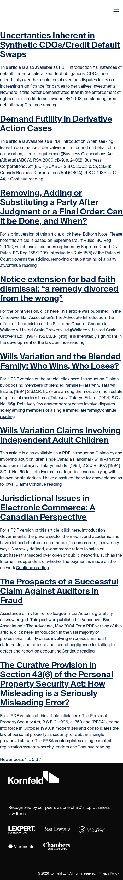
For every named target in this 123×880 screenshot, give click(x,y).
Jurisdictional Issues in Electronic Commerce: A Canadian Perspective (47, 508)
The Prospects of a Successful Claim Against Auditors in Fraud (59, 591)
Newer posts (12, 760)
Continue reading (41, 105)
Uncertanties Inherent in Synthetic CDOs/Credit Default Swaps (60, 45)
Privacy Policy (108, 873)
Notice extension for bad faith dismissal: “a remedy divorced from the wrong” (59, 289)
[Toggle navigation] (116, 10)
